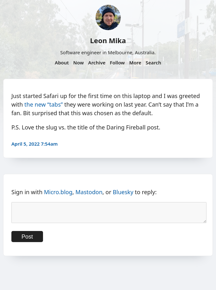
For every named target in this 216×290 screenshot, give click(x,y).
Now (78, 62)
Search (153, 62)
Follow (117, 62)
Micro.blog (58, 192)
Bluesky (123, 192)
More (135, 62)
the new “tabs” (43, 104)
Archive (97, 62)
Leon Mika (108, 40)
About (62, 62)
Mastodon (89, 192)
